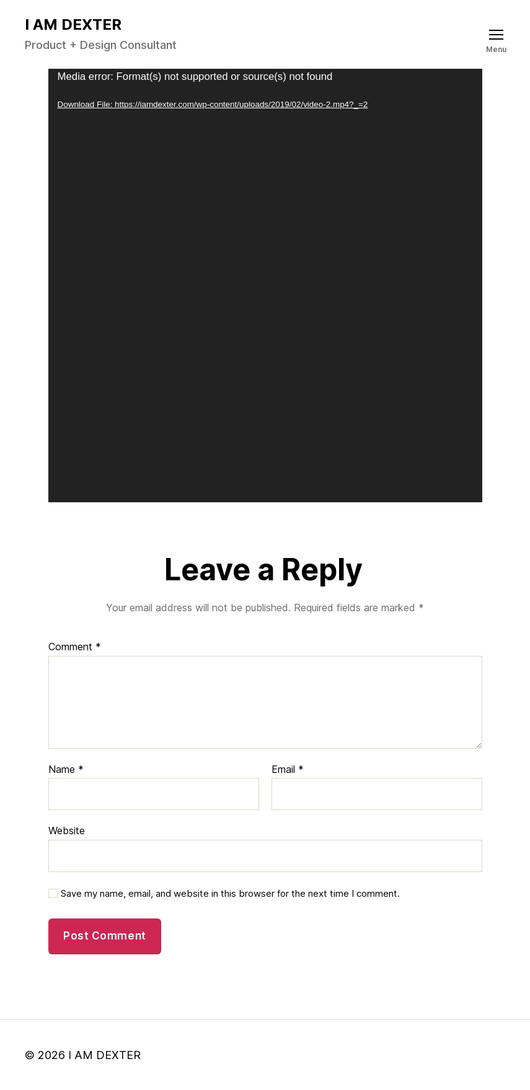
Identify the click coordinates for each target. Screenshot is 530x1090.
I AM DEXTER (73, 24)
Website (66, 830)
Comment (74, 647)
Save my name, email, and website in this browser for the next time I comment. (230, 893)
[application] (265, 285)
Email (288, 769)
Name (66, 769)
